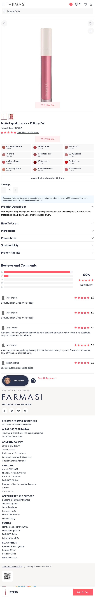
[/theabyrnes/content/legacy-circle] (8, 550)
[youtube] (18, 410)
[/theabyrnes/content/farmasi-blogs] (8, 518)
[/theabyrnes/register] (16, 424)
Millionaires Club (9, 557)
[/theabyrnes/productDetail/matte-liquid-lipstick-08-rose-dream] (16, 162)
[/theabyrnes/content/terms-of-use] (8, 449)
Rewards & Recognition (13, 546)
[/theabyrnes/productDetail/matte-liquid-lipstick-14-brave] (16, 155)
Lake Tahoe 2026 (10, 538)
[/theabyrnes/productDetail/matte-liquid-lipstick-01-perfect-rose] (47, 155)
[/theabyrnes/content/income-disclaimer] (17, 457)
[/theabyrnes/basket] (85, 4)
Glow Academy (9, 507)
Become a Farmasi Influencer (16, 500)
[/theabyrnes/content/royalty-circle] (9, 553)
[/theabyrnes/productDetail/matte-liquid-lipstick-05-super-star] (47, 162)
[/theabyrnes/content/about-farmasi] (10, 469)
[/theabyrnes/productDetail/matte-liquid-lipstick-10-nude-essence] (47, 169)
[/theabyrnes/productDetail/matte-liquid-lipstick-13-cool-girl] (79, 147)
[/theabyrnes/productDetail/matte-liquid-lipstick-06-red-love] (79, 162)
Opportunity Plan (10, 503)
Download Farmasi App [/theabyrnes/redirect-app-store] (12, 566)
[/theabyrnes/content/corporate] (10, 480)
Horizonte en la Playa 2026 (15, 527)
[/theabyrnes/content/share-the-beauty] (11, 514)
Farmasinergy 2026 (11, 530)
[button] (47, 178)
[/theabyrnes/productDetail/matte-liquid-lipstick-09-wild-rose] (47, 147)
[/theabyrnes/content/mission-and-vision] (14, 473)
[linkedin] (25, 410)
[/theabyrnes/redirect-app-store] (7, 576)
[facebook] (4, 410)
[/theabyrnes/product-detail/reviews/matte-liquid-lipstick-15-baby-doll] (47, 378)
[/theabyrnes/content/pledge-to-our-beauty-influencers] (19, 484)
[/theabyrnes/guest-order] (12, 436)
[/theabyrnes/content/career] (5, 487)
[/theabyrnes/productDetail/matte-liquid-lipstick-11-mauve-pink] (79, 169)
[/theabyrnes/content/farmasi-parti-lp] (9, 511)
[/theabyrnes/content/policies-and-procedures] (14, 453)
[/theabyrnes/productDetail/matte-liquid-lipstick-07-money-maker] (16, 169)
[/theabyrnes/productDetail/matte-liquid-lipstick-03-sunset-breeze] (16, 147)
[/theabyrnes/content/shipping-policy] (11, 446)
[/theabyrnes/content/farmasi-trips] (9, 534)
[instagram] (11, 410)
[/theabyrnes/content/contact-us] (7, 491)
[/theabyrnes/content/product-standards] (11, 476)
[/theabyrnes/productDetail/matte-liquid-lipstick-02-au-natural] (79, 155)
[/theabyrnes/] (16, 4)
